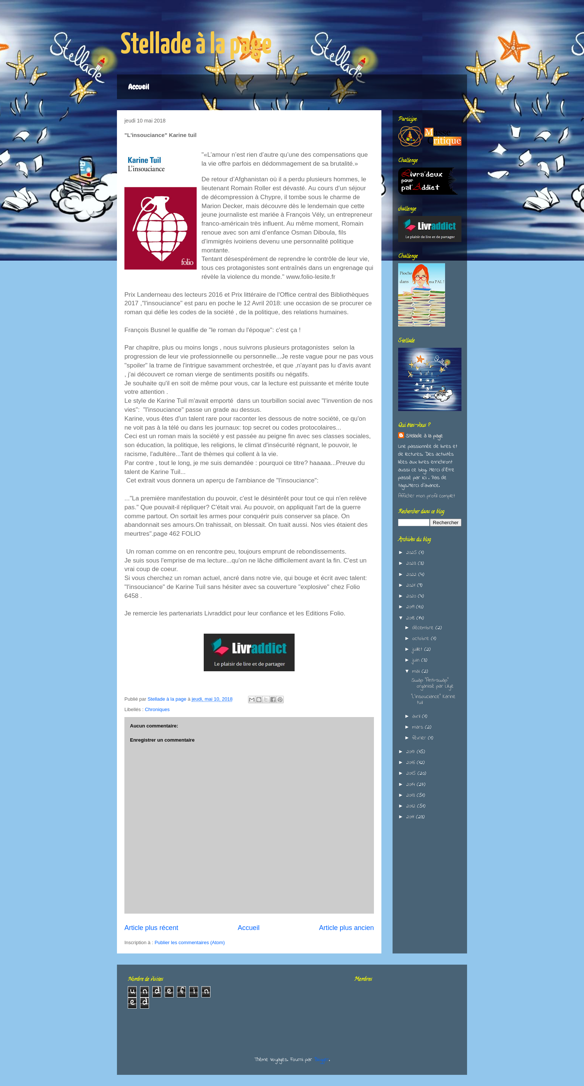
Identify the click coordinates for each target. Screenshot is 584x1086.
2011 (411, 817)
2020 (412, 596)
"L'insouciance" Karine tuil (433, 700)
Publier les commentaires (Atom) (190, 942)
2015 (412, 773)
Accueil (138, 87)
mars (418, 727)
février (420, 738)
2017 (411, 752)
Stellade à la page (196, 45)
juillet (418, 649)
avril (417, 716)
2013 (411, 795)
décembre (423, 628)
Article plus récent (151, 927)
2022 (412, 575)
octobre (421, 639)
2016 (411, 763)
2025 (412, 553)
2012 (411, 806)
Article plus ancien (346, 927)
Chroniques (157, 709)
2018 (411, 618)
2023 (412, 563)
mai (417, 671)
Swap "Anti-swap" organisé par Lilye (432, 683)
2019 (411, 607)
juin (416, 660)
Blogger (321, 1060)
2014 (411, 785)
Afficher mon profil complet (426, 496)
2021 (411, 585)
